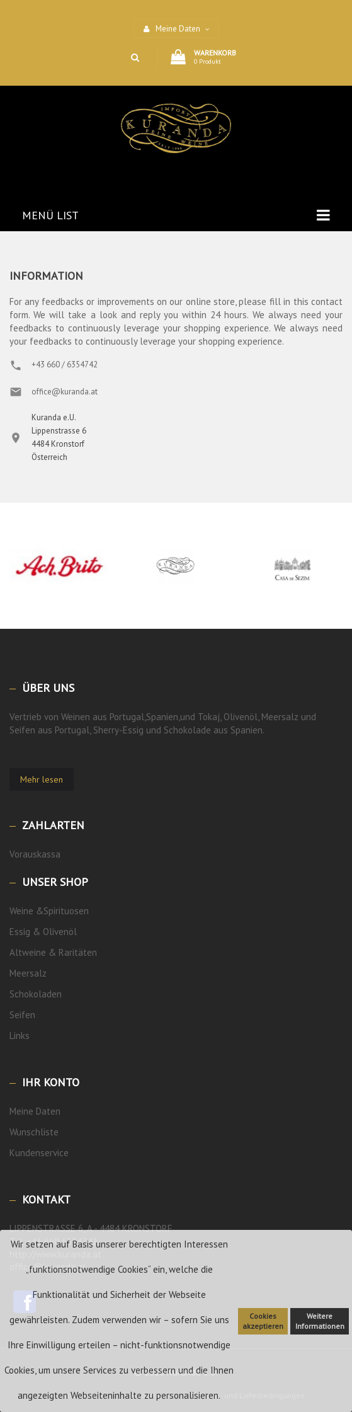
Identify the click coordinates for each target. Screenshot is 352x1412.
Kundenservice (39, 1153)
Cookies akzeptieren (262, 1321)
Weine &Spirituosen (49, 911)
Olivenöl (60, 932)
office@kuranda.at (64, 391)
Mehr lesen (41, 779)
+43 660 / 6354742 (64, 364)
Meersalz (28, 973)
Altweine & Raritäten (53, 952)
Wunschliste (34, 1132)
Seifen (22, 1015)
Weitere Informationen (319, 1321)
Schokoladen (35, 994)
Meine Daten (34, 1111)
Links (19, 1036)
